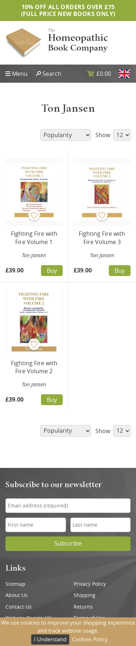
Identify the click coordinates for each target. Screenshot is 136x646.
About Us (16, 595)
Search (51, 74)
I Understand (50, 639)
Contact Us (18, 607)
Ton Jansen (34, 255)
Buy (52, 271)
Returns (83, 607)
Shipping (84, 595)
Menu (20, 74)
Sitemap (15, 584)
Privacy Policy (90, 584)
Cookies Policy (90, 639)
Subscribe (68, 543)
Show (113, 135)
